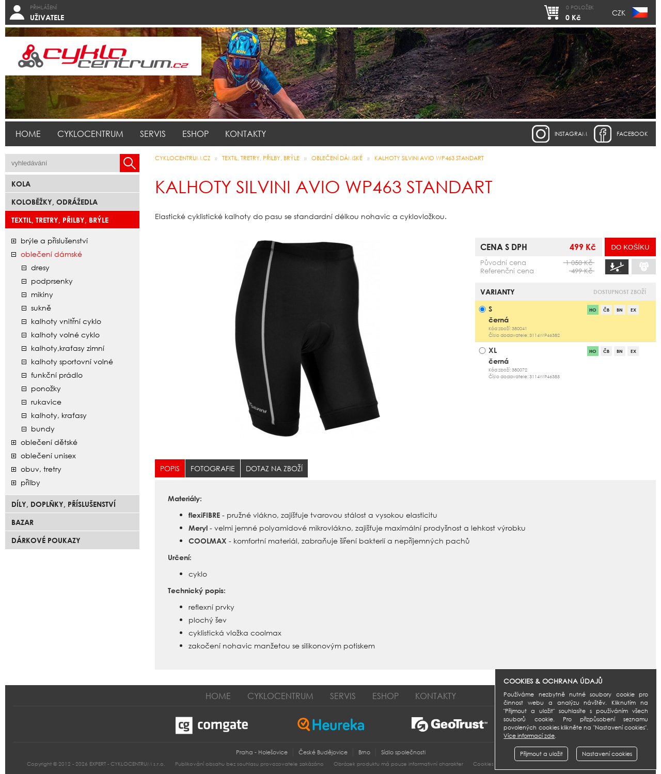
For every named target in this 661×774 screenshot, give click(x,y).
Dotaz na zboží (274, 468)
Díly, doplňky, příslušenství (63, 504)
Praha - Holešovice (262, 752)
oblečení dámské (51, 254)
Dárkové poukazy (46, 540)
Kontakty (245, 133)
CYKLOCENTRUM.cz (182, 158)
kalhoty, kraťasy (59, 415)
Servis (153, 133)
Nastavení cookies (607, 754)
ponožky (46, 388)
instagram (571, 134)
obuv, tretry (41, 469)
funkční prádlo (57, 375)
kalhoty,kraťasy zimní (67, 348)
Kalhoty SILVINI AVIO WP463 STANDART (429, 158)
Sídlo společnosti (403, 752)
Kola (20, 183)
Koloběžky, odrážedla (54, 201)
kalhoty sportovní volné (72, 361)
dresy (40, 267)
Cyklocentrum (90, 133)
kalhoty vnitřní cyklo (66, 321)
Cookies (483, 764)
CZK (618, 13)
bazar (22, 522)
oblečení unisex (48, 455)
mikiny (42, 294)
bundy (43, 429)
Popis (170, 468)
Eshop (195, 133)
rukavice (46, 402)
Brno (364, 752)
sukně (41, 308)
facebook (632, 134)
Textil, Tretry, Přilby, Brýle (59, 219)
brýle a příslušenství (54, 240)
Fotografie (213, 468)
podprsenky (52, 281)
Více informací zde (529, 736)
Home (28, 133)
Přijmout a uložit (541, 754)
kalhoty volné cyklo (65, 334)
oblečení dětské (49, 442)
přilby (30, 482)
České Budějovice (323, 752)
